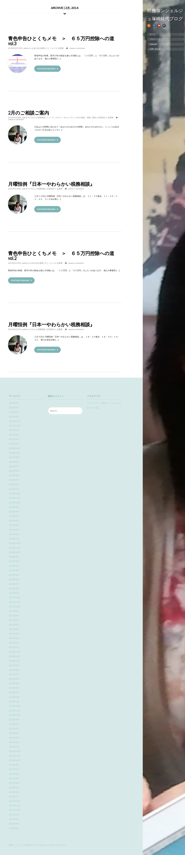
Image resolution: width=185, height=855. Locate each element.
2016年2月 (14, 697)
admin (26, 48)
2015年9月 (14, 719)
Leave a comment (77, 48)
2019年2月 (14, 534)
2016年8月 (14, 670)
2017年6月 (14, 624)
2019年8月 (14, 511)
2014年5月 (14, 778)
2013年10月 (14, 810)
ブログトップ (151, 39)
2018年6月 (14, 570)
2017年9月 (14, 611)
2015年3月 (14, 742)
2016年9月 (14, 665)
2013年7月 (14, 823)
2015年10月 (14, 715)
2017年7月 (14, 620)
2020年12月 (14, 448)
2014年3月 (14, 787)
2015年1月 (14, 746)
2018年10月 (14, 552)
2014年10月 (14, 760)
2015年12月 (14, 706)
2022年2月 (14, 416)
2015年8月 (14, 724)
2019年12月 (14, 493)
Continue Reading (46, 69)
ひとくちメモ (51, 48)
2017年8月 (14, 615)
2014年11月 (14, 756)
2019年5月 (14, 525)
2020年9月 (14, 457)
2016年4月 (14, 688)
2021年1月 (14, 443)
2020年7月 (14, 466)
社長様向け (102, 117)
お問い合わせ (151, 49)
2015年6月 (14, 733)
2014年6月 (14, 774)
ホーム (148, 34)
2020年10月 (14, 453)
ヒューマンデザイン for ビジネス (60, 117)
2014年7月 (14, 769)
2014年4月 (14, 783)
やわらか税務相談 (37, 117)
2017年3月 (14, 638)
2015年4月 (14, 737)
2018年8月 (14, 561)
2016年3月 (14, 692)
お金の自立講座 (38, 48)
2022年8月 (14, 403)
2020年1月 (14, 489)
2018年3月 (14, 584)
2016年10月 (14, 661)
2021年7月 (14, 430)
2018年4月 (14, 579)
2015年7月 (14, 728)
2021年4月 (14, 434)
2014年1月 (14, 796)
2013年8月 (14, 819)
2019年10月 (14, 502)
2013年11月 (14, 805)
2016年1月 (14, 701)
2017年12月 (14, 597)
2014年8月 (14, 765)
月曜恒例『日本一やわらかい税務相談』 (51, 184)
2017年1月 (14, 647)
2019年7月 (14, 516)
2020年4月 (14, 475)
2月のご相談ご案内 (28, 113)
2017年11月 (14, 602)
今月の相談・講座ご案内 (86, 117)
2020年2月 (14, 484)
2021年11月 (14, 421)
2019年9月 (14, 507)
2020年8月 (14, 462)
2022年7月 (14, 407)
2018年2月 (14, 588)
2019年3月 (14, 529)
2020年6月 (14, 471)
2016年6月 (14, 679)
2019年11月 (14, 498)
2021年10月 (14, 425)
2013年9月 (14, 814)
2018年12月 (14, 543)
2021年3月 (14, 439)
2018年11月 (14, 548)
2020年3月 (14, 480)
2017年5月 (14, 629)
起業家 (61, 48)
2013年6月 (14, 828)
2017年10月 (14, 606)
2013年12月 (14, 801)
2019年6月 (14, 520)
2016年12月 (14, 651)
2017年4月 (14, 633)
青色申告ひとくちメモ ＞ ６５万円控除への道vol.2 (61, 255)
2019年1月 (14, 538)
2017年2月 (14, 642)
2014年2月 (14, 792)
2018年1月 (14, 593)
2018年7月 (14, 566)
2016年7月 (14, 674)
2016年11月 (14, 656)
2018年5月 (14, 575)
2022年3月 (14, 412)
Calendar (149, 44)
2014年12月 (14, 751)
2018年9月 (14, 556)
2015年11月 (14, 710)
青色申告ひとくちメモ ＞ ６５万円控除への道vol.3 (61, 40)
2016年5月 (14, 683)
